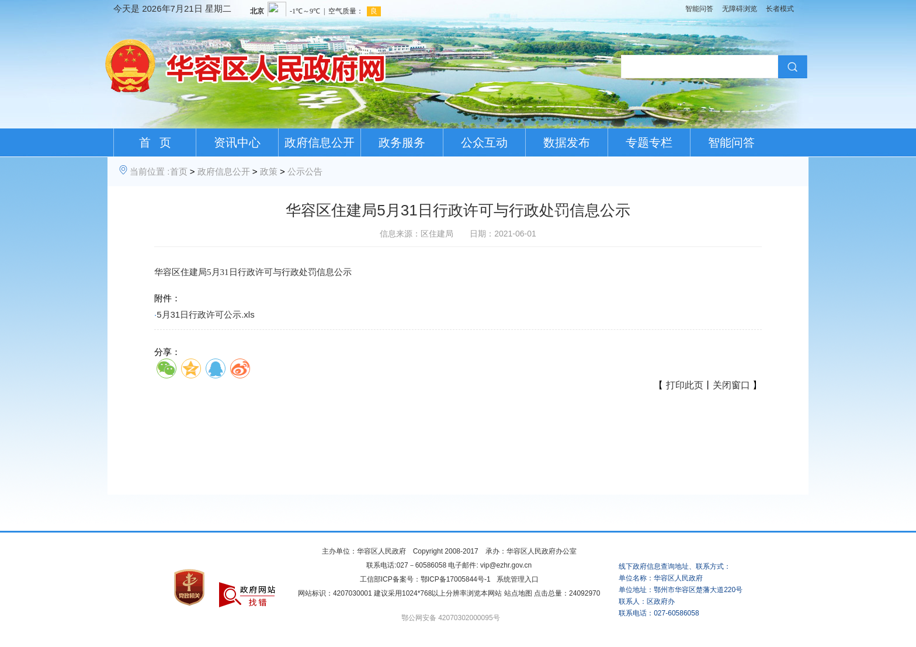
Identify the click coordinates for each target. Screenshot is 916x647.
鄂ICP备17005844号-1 (456, 579)
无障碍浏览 (739, 9)
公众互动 (484, 142)
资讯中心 (237, 142)
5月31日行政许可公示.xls (206, 314)
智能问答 (699, 9)
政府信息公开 (319, 142)
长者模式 (780, 9)
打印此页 (684, 385)
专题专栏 (649, 142)
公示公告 (304, 171)
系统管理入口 (518, 579)
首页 (179, 171)
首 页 (155, 142)
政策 (268, 171)
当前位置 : (149, 171)
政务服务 (402, 142)
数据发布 (566, 142)
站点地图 (518, 593)
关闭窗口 (731, 385)
